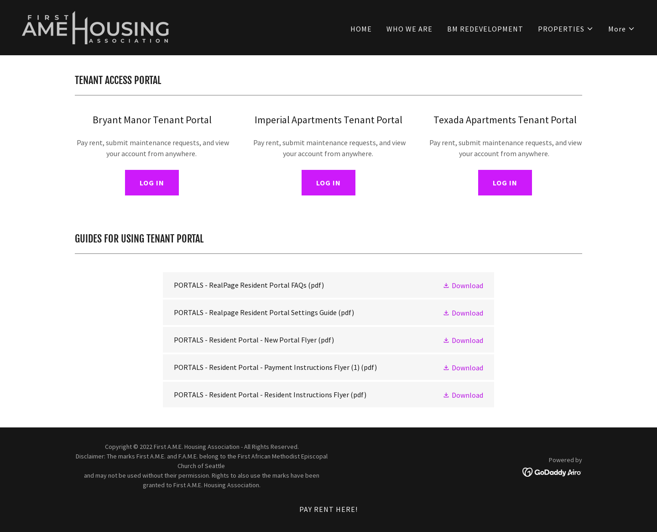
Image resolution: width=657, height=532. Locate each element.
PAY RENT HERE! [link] (328, 509)
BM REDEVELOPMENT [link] (485, 28)
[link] (97, 26)
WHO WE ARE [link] (409, 28)
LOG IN (152, 182)
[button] (566, 28)
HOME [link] (361, 28)
